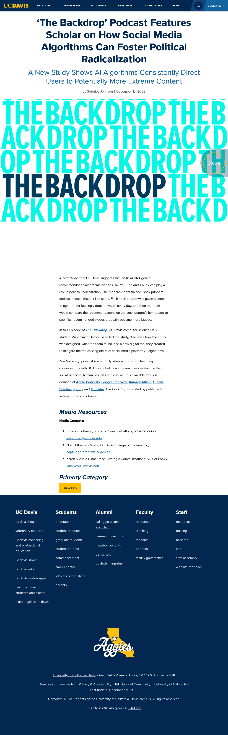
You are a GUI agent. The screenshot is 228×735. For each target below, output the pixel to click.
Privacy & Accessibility (95, 684)
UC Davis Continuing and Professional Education (29, 545)
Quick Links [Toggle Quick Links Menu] (214, 5)
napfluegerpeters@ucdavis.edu (89, 451)
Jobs (179, 548)
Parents (61, 584)
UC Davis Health (26, 521)
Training (181, 530)
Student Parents (67, 548)
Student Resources (69, 530)
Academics (98, 5)
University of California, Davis (74, 675)
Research (125, 5)
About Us (43, 5)
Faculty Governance (150, 557)
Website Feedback (189, 566)
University (70, 487)
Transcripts (103, 554)
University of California (170, 684)
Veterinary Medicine (29, 530)
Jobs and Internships (70, 575)
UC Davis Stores (26, 559)
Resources (143, 521)
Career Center (65, 566)
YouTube (97, 389)
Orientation (63, 521)
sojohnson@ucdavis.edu (84, 438)
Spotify (78, 389)
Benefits (142, 548)
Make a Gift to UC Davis (32, 601)
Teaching (142, 530)
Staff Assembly (186, 557)
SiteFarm (134, 707)
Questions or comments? (56, 684)
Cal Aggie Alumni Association (107, 524)
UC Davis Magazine (109, 563)
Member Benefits (108, 545)
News (176, 5)
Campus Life (153, 5)
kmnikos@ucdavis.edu (82, 465)
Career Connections (110, 536)
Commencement (67, 557)
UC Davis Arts (24, 568)
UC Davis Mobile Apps (30, 578)
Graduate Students (69, 539)
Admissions (72, 5)
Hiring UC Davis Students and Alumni (30, 589)
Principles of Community (132, 684)
